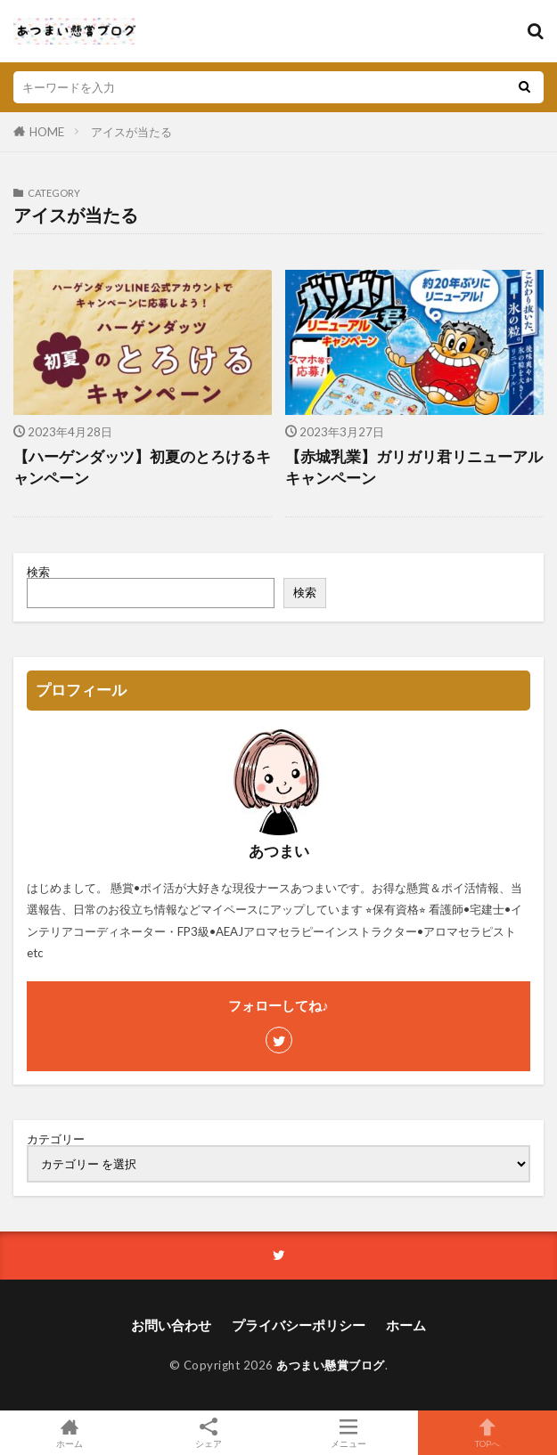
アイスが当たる (131, 132)
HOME (46, 132)
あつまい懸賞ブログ (330, 1365)
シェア (208, 1433)
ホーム (406, 1325)
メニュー (348, 1433)
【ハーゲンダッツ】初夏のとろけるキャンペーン (142, 468)
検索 (38, 572)
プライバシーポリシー (298, 1325)
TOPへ (487, 1433)
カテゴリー (56, 1139)
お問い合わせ (171, 1325)
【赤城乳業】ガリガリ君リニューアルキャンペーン (414, 468)
